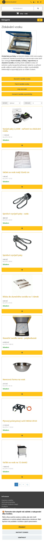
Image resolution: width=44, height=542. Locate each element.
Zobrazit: (27, 103)
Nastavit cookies (22, 532)
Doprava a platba (7, 500)
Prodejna (5, 506)
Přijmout (22, 527)
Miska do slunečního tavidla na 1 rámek (21, 296)
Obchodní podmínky (8, 502)
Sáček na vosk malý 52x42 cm (16, 172)
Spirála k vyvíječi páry (12, 255)
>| (27, 484)
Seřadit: (5, 103)
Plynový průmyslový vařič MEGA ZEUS (20, 421)
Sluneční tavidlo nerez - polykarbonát (20, 338)
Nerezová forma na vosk (14, 379)
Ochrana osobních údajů (10, 504)
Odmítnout (22, 537)
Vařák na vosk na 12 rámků (15, 462)
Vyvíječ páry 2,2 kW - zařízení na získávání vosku (22, 130)
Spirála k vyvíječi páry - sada (15, 213)
